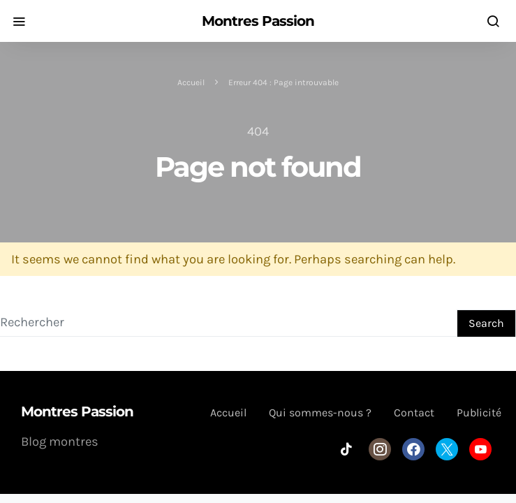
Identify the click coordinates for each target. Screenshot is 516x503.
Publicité (479, 412)
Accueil (191, 82)
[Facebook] (413, 449)
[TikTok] (346, 449)
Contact (414, 412)
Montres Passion (258, 21)
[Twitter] (447, 449)
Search (486, 323)
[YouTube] (480, 449)
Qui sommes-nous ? (320, 412)
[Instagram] (379, 449)
